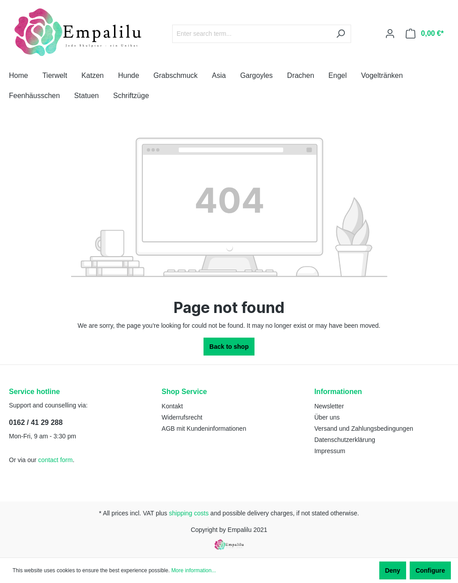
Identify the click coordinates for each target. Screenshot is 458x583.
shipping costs (189, 513)
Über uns (327, 417)
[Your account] (390, 33)
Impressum (329, 450)
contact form (55, 459)
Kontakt (171, 406)
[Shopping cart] (424, 33)
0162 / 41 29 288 (36, 422)
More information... (193, 570)
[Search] (340, 34)
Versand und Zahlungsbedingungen (363, 428)
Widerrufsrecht (181, 417)
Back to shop (229, 346)
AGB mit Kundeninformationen (203, 428)
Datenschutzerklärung (344, 439)
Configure (430, 570)
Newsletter (329, 406)
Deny (392, 570)
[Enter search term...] (251, 34)
